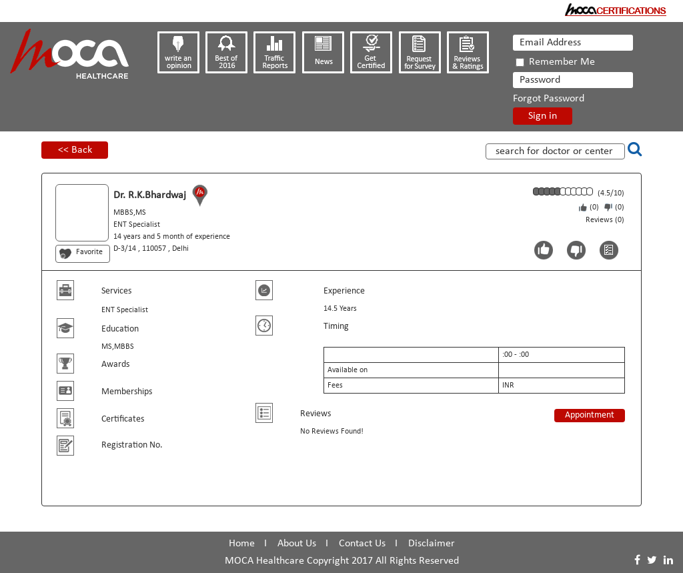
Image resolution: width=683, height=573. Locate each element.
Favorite (89, 252)
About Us (296, 543)
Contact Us (362, 543)
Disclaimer (431, 543)
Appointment (589, 415)
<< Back (75, 150)
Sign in (542, 116)
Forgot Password (548, 98)
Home (242, 543)
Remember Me (555, 62)
